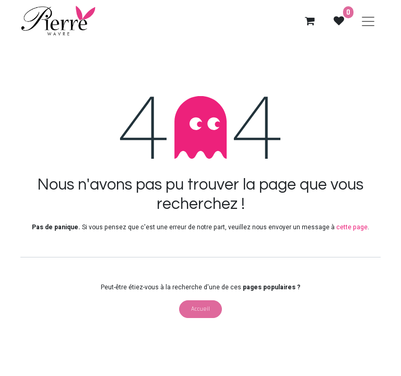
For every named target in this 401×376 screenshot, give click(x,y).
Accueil (200, 309)
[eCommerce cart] (309, 20)
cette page (352, 227)
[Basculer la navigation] (368, 21)
